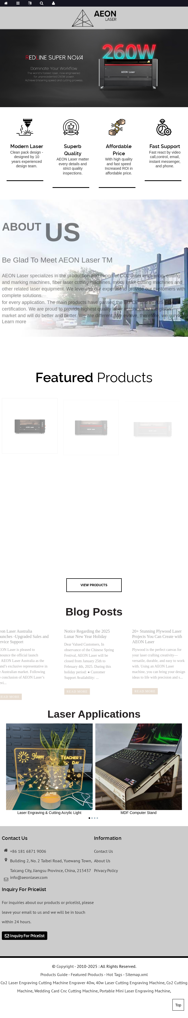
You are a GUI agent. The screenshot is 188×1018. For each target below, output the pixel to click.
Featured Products (87, 974)
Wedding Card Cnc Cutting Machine (66, 990)
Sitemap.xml (136, 974)
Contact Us (103, 851)
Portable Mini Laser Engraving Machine (135, 990)
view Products (94, 585)
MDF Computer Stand (138, 769)
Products (94, 377)
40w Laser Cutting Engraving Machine (130, 982)
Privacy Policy (106, 870)
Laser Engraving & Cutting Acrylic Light (49, 769)
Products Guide (54, 974)
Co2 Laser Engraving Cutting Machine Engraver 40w (47, 982)
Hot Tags (114, 974)
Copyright (64, 966)
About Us (102, 860)
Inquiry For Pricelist (27, 935)
